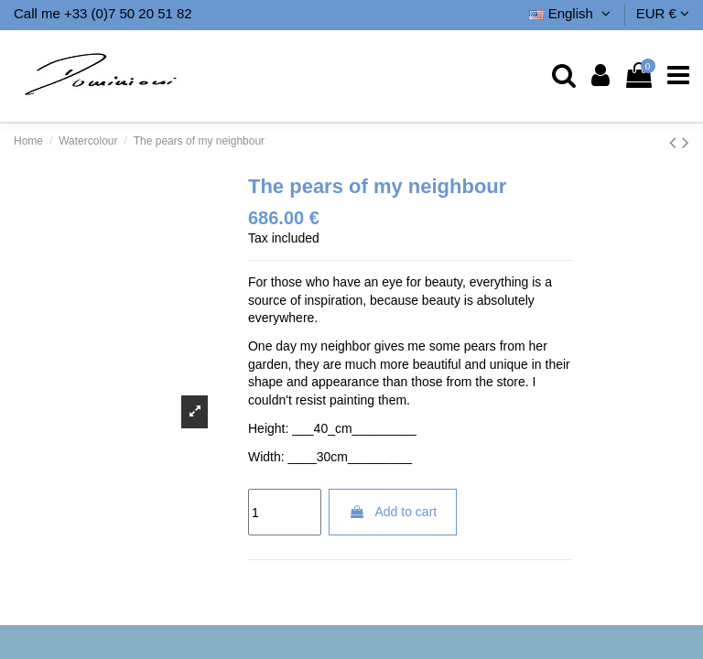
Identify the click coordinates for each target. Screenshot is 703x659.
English (571, 13)
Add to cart (393, 511)
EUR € (662, 13)
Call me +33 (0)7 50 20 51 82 (103, 13)
